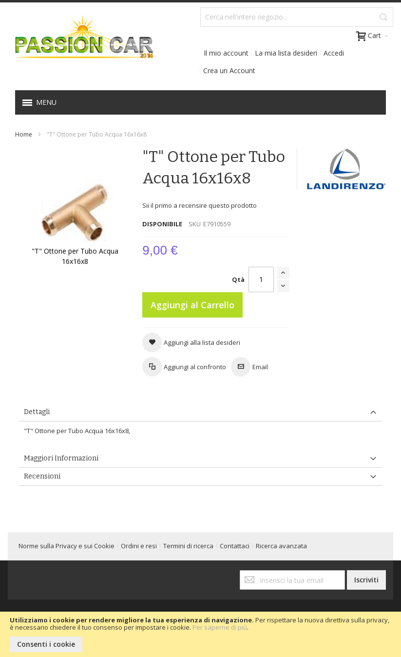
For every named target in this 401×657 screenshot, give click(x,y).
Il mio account (226, 53)
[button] (191, 342)
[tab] (200, 412)
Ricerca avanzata (281, 545)
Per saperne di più (219, 627)
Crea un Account (229, 70)
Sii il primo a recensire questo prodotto (199, 205)
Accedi (334, 53)
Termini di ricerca (188, 545)
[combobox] (296, 17)
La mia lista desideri (286, 53)
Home (23, 134)
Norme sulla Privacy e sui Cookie (67, 545)
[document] (200, 634)
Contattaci (234, 545)
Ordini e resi (139, 545)
